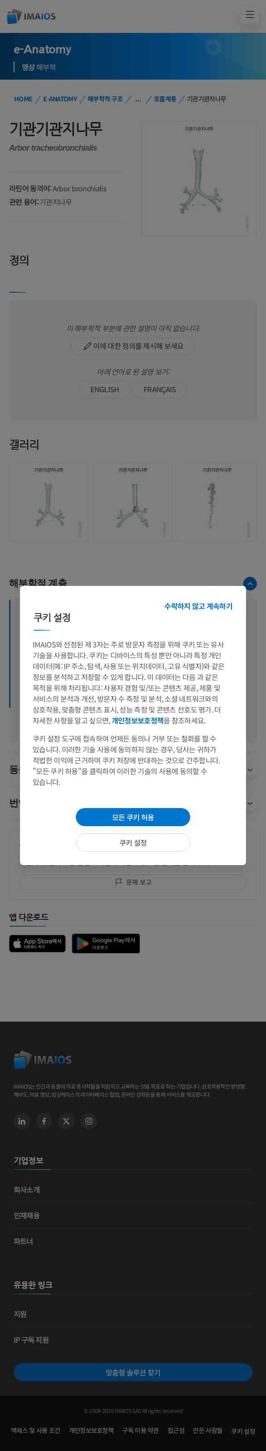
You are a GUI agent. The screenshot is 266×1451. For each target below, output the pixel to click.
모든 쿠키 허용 (133, 817)
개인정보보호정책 (137, 720)
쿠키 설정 (133, 842)
